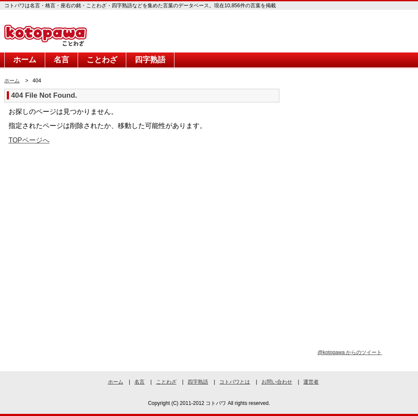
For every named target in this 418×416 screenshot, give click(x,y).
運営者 (311, 382)
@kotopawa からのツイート (350, 352)
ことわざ (102, 59)
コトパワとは (234, 382)
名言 (61, 59)
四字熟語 (150, 59)
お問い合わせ (276, 382)
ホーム (24, 59)
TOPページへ (29, 140)
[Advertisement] (76, 217)
